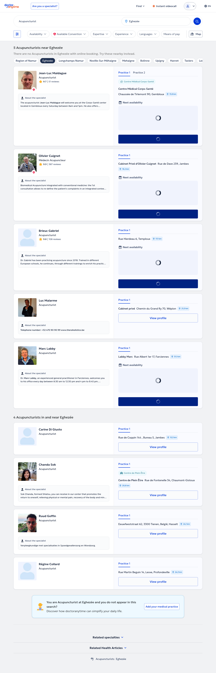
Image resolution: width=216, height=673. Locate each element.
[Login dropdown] (190, 6)
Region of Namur (26, 60)
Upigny (159, 60)
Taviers (189, 60)
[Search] (197, 21)
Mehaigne (128, 60)
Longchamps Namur (71, 60)
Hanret (174, 60)
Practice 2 (139, 72)
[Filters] (17, 34)
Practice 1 (124, 72)
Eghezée (47, 60)
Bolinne (145, 60)
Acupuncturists (105, 659)
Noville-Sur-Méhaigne (103, 60)
